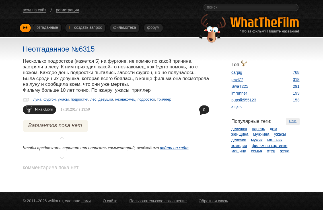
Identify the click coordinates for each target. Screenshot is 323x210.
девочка (238, 140)
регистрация (67, 10)
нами (86, 201)
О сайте (110, 201)
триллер (164, 99)
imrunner (239, 93)
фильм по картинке (269, 145)
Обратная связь (213, 201)
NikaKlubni (39, 109)
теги (293, 121)
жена (284, 151)
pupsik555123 (243, 100)
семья (256, 151)
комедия (239, 145)
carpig (236, 72)
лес (93, 99)
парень (258, 129)
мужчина (261, 134)
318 (296, 79)
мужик (256, 140)
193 (296, 93)
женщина (239, 134)
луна (37, 99)
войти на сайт (174, 147)
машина (238, 151)
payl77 (237, 79)
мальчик (274, 140)
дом (273, 129)
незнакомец (125, 99)
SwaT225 (239, 86)
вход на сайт (34, 10)
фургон (50, 99)
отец (271, 151)
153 (296, 100)
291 (296, 86)
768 (296, 72)
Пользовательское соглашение (158, 201)
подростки (79, 99)
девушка (105, 99)
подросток (146, 99)
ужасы (63, 99)
